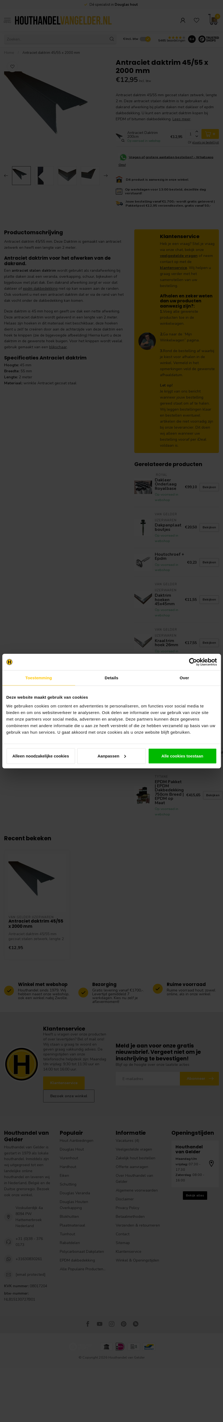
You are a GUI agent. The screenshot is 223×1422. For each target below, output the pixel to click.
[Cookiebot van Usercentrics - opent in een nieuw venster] (193, 662)
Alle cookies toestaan (182, 755)
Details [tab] (111, 677)
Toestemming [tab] (38, 677)
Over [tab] (184, 677)
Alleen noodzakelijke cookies (40, 755)
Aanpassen (111, 755)
